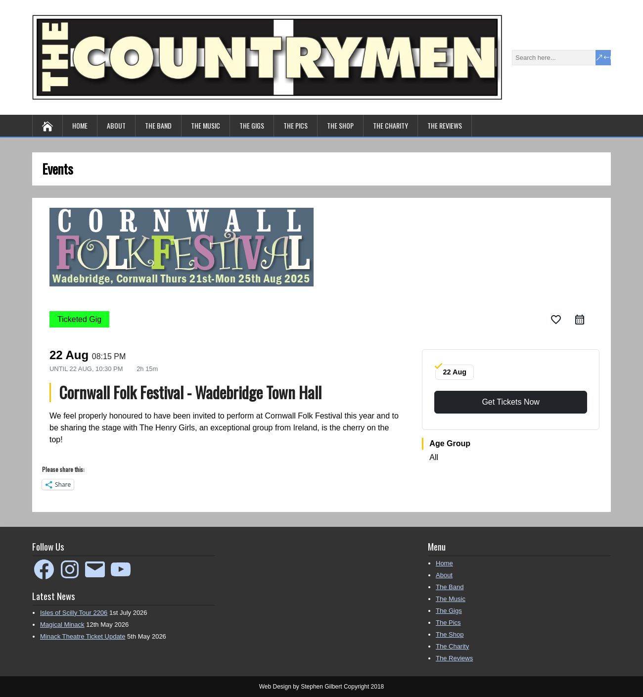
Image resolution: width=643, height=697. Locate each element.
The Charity (390, 125)
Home (80, 125)
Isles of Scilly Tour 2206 (73, 612)
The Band (158, 125)
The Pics (295, 125)
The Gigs (251, 125)
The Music (205, 125)
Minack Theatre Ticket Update (82, 636)
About (116, 125)
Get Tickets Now (510, 402)
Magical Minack (62, 624)
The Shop (340, 125)
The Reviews (444, 125)
